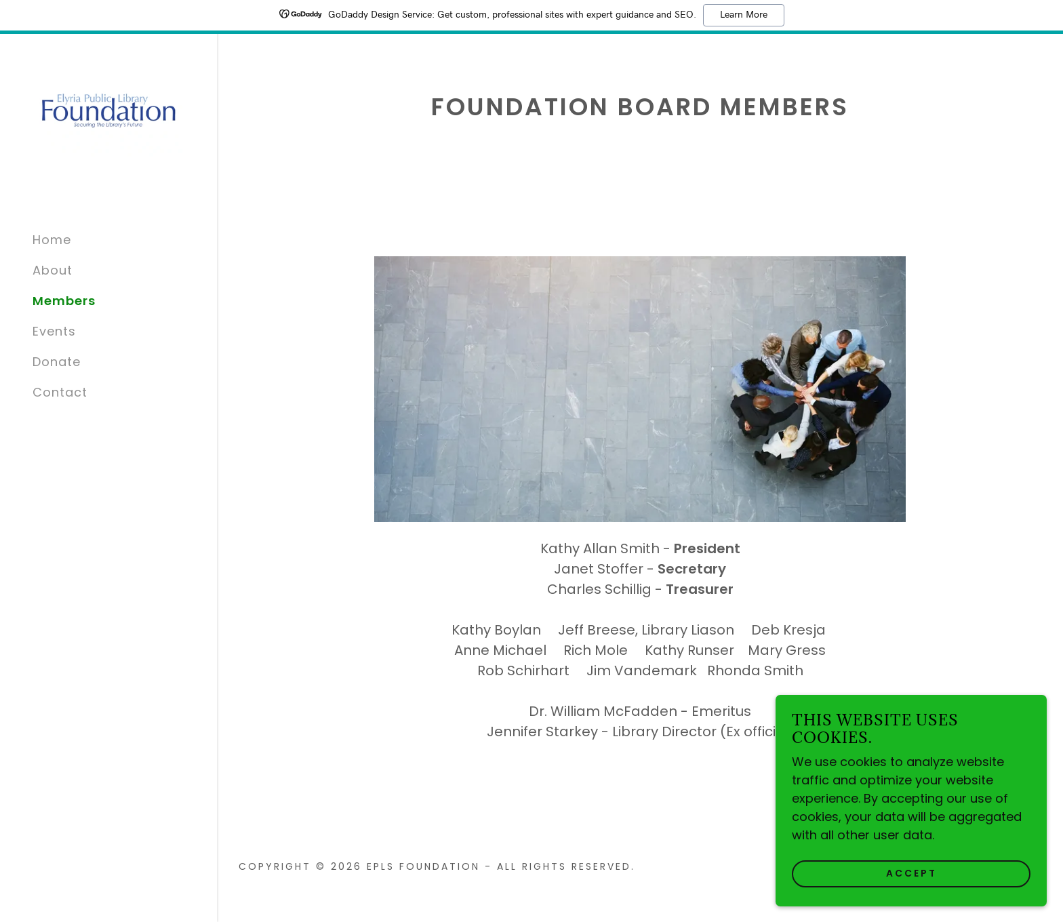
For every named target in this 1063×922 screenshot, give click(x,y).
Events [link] (54, 331)
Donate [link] (57, 361)
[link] (108, 109)
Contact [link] (60, 392)
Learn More (743, 15)
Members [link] (64, 300)
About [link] (53, 270)
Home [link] (52, 239)
